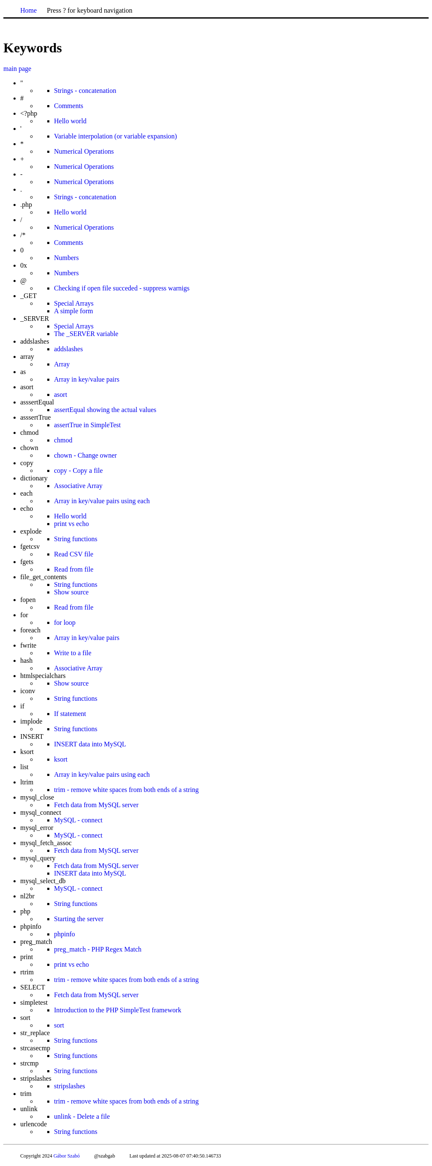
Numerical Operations (84, 151)
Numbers (66, 257)
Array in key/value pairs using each (102, 500)
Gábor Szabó (67, 1156)
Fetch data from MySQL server (96, 804)
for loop (65, 622)
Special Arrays (74, 303)
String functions (75, 538)
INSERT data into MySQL (90, 744)
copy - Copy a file (78, 470)
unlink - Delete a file (82, 1116)
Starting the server (78, 918)
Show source (71, 592)
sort (59, 1025)
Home (28, 10)
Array (62, 364)
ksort (61, 759)
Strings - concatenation (85, 90)
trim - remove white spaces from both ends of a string (126, 789)
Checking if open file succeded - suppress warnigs (121, 288)
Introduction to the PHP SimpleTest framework (117, 1010)
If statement (70, 713)
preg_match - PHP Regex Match (97, 949)
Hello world (70, 121)
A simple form (73, 311)
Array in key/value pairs (86, 379)
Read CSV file (73, 554)
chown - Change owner (85, 455)
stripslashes (69, 1086)
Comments (68, 105)
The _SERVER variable (86, 333)
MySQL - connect (78, 820)
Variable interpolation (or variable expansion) (115, 136)
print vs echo (71, 523)
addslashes (68, 349)
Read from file (73, 569)
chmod (63, 440)
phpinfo (64, 934)
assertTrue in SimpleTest (87, 424)
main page (17, 68)
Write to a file (73, 652)
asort (60, 394)
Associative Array (78, 485)
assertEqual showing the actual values (105, 409)
